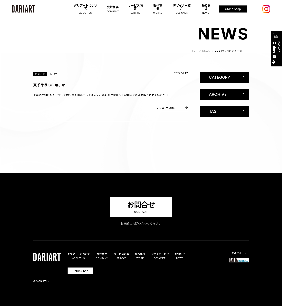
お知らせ (191, 256)
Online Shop (80, 271)
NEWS (206, 50)
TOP (195, 50)
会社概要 (105, 256)
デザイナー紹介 (168, 256)
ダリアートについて (80, 256)
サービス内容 (126, 256)
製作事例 (147, 256)
